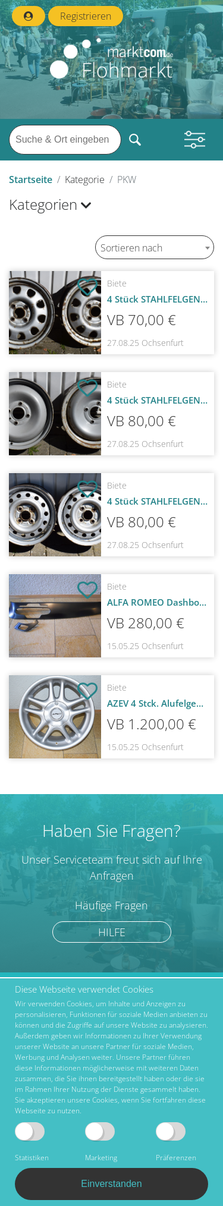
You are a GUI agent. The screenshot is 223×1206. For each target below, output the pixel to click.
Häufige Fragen (111, 905)
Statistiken (32, 1142)
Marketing (101, 1142)
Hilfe (111, 932)
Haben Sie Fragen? (111, 830)
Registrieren (85, 16)
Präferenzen (176, 1142)
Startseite (30, 179)
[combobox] (154, 247)
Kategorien (50, 204)
